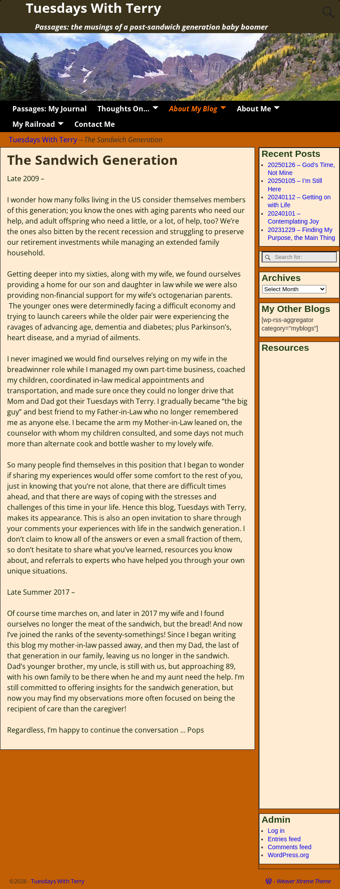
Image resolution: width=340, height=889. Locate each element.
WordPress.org (288, 855)
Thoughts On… (123, 109)
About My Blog (193, 109)
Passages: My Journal (49, 109)
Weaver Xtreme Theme (304, 881)
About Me (254, 109)
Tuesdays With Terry (43, 139)
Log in (276, 830)
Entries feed (284, 839)
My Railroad (33, 124)
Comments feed (290, 847)
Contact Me (94, 124)
